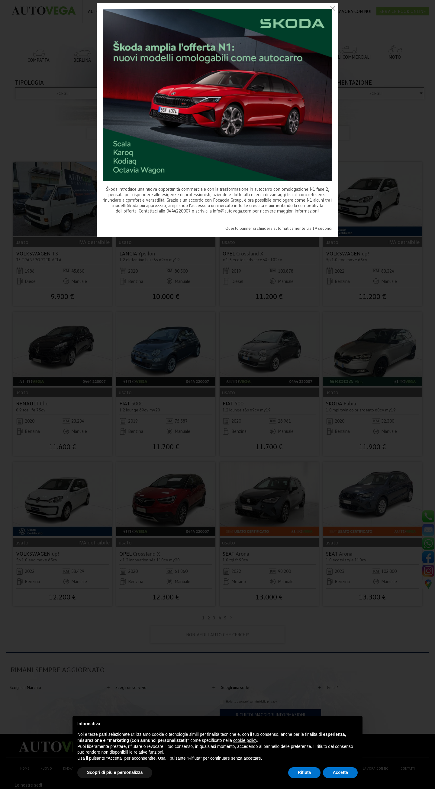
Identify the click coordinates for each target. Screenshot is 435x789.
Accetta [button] (340, 772)
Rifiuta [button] (304, 772)
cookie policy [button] (245, 740)
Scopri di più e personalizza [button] (115, 772)
